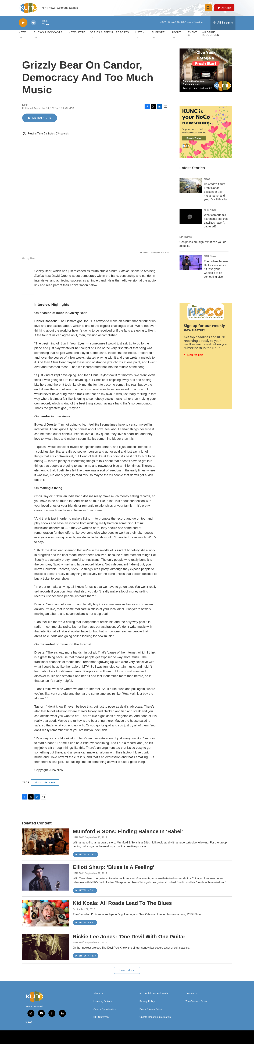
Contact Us (191, 996)
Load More (127, 972)
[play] (23, 25)
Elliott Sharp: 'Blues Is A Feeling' (113, 870)
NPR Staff (78, 840)
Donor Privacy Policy (150, 1012)
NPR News (210, 212)
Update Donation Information (155, 1019)
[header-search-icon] (208, 9)
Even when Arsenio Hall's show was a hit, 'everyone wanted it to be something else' (216, 271)
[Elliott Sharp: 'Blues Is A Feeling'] (45, 880)
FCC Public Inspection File (153, 996)
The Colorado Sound (196, 1004)
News (207, 181)
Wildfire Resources (210, 36)
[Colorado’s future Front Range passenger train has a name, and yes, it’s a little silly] (191, 187)
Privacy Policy (147, 1004)
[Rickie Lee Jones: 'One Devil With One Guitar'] (45, 949)
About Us (99, 996)
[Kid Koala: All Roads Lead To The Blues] (45, 916)
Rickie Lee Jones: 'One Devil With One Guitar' (130, 939)
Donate (226, 9)
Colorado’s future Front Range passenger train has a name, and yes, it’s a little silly (215, 194)
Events (192, 36)
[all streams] (222, 25)
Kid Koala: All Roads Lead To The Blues (122, 906)
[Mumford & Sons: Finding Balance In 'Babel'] (45, 844)
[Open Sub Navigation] (21, 40)
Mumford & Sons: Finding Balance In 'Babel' (128, 834)
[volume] (34, 25)
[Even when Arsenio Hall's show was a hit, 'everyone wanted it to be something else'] (191, 265)
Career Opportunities (105, 1012)
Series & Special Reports (109, 34)
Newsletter (77, 36)
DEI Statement (101, 1019)
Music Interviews (45, 785)
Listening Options (103, 1004)
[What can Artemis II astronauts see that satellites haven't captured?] (191, 218)
